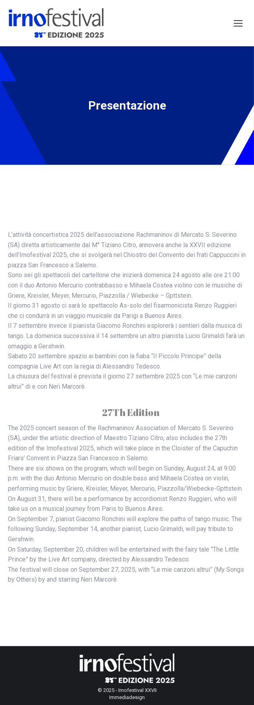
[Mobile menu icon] (238, 23)
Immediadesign (127, 697)
